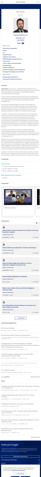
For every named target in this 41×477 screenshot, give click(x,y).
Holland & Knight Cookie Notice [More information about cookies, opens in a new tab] (18, 475)
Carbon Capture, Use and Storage (12, 63)
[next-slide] (36, 216)
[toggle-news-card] (36, 223)
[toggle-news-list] (39, 223)
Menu (38, 2)
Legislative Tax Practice (9, 57)
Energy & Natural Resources (10, 77)
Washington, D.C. (20, 38)
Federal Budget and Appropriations (12, 59)
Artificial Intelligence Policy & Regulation (14, 69)
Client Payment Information (9, 460)
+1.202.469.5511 (20, 40)
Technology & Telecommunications (12, 79)
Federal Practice (7, 54)
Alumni (3, 463)
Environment (6, 61)
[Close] (37, 471)
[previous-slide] (33, 216)
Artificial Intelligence (8, 67)
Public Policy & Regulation (10, 48)
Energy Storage (7, 65)
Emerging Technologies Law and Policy (13, 71)
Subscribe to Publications (20, 456)
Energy (5, 50)
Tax (4, 52)
